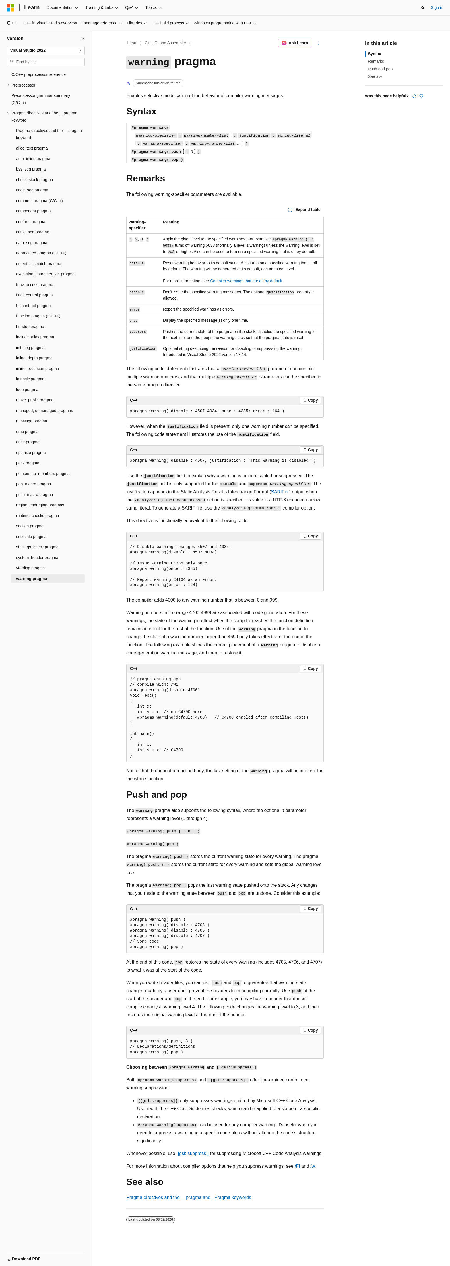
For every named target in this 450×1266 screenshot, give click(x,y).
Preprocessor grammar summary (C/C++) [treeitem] (40, 99)
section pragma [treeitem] (30, 526)
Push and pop (380, 69)
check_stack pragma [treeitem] (34, 179)
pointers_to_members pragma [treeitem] (43, 473)
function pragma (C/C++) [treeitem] (38, 316)
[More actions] (319, 43)
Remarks (376, 61)
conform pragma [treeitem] (30, 221)
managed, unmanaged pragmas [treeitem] (44, 410)
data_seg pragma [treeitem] (31, 242)
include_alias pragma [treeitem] (35, 337)
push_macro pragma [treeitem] (34, 494)
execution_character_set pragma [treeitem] (45, 274)
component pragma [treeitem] (33, 211)
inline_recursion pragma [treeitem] (37, 368)
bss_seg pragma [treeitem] (31, 169)
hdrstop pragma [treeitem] (30, 326)
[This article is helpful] (414, 96)
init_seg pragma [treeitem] (30, 347)
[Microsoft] (10, 8)
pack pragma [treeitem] (27, 463)
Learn (132, 43)
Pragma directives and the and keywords (188, 1197)
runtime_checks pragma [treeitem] (37, 515)
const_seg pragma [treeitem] (32, 232)
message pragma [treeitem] (31, 421)
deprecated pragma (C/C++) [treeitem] (41, 253)
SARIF (277, 491)
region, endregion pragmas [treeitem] (40, 505)
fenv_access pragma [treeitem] (34, 284)
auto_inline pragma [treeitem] (33, 158)
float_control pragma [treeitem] (34, 295)
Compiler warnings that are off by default (246, 281)
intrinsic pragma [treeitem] (30, 379)
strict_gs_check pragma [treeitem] (37, 547)
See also (375, 76)
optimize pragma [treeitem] (31, 452)
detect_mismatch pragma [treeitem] (38, 263)
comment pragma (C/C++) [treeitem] (39, 200)
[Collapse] (83, 38)
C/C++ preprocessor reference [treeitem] (38, 74)
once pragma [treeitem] (28, 442)
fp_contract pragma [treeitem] (33, 305)
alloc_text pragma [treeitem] (32, 148)
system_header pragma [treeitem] (37, 557)
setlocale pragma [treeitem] (31, 536)
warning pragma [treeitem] (31, 578)
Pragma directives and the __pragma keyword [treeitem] (49, 134)
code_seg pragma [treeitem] (32, 190)
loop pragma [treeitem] (27, 389)
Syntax (374, 53)
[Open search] (422, 8)
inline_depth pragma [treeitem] (34, 358)
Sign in (437, 7)
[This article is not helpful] (421, 96)
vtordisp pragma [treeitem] (30, 568)
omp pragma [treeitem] (27, 431)
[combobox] (46, 50)
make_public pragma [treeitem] (34, 400)
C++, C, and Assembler (165, 43)
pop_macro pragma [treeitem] (33, 484)
